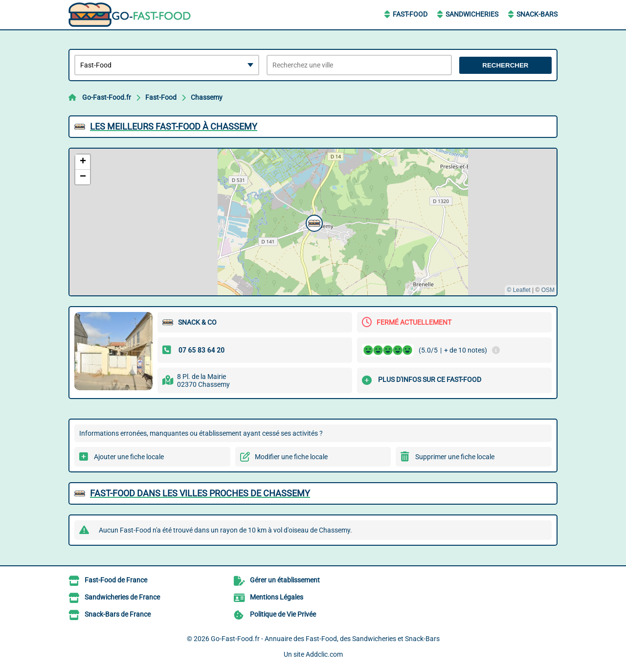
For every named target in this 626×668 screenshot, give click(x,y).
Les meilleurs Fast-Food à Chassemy (173, 126)
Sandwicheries (472, 14)
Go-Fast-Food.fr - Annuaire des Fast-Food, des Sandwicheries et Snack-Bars (325, 639)
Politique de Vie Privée (283, 614)
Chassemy (207, 97)
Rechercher (505, 65)
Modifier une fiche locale (291, 457)
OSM (548, 290)
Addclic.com (324, 654)
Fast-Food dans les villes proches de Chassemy (200, 493)
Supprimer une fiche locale (454, 457)
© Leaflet (518, 290)
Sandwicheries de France (122, 597)
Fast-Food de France (116, 580)
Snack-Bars (537, 14)
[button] (313, 222)
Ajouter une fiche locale (129, 457)
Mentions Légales (276, 597)
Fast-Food (410, 14)
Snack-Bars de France (118, 614)
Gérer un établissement (285, 580)
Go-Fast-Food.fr (106, 97)
